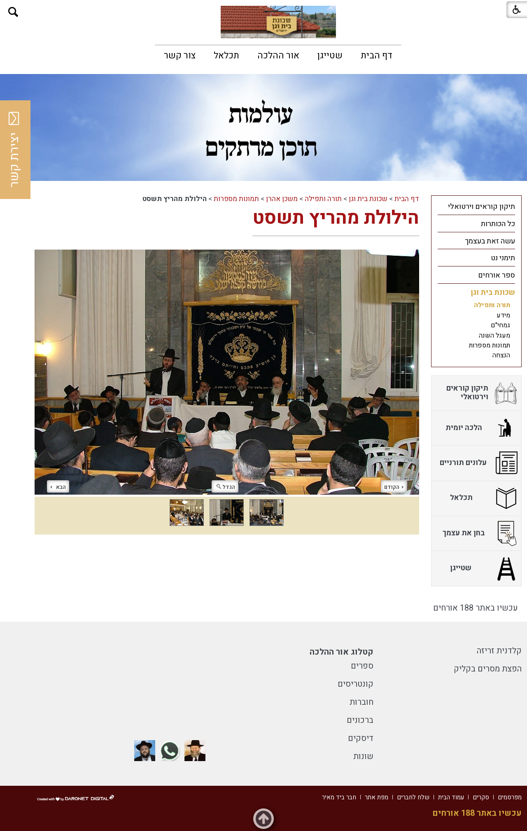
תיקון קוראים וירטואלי (481, 206)
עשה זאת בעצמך (490, 241)
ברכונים (360, 720)
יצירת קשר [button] (14, 149)
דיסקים (360, 738)
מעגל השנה (494, 335)
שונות (363, 756)
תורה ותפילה (323, 199)
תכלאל (226, 55)
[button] (13, 12)
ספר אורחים (496, 275)
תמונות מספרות (236, 199)
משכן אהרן (282, 199)
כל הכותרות (498, 223)
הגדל (226, 487)
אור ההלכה (278, 55)
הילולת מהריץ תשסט (335, 217)
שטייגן (330, 55)
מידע (503, 315)
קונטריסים (355, 684)
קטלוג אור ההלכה (341, 652)
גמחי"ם (500, 325)
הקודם (393, 487)
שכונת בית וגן (368, 199)
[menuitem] (376, 55)
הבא (58, 487)
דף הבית (376, 55)
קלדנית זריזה (499, 651)
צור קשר (180, 55)
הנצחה (501, 355)
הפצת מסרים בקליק (488, 669)
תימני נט (503, 258)
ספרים (362, 666)
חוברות (361, 702)
